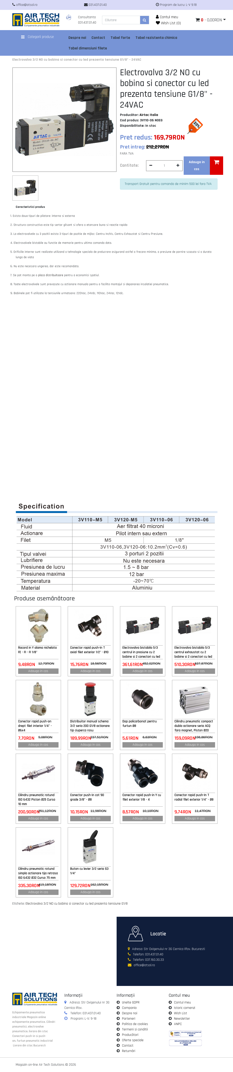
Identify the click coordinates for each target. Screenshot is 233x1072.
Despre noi (77, 37)
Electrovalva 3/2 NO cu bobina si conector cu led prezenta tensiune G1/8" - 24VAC (76, 59)
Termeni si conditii (135, 1029)
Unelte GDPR (130, 1002)
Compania (129, 1007)
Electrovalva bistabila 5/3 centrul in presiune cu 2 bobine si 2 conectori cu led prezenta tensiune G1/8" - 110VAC (141, 652)
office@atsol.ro (144, 965)
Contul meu (167, 17)
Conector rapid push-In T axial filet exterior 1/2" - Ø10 (89, 650)
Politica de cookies (135, 1024)
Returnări (128, 1051)
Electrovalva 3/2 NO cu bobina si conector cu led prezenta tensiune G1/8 (77, 903)
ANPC (178, 1024)
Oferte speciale (133, 1040)
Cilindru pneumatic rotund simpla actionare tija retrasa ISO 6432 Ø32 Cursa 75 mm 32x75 (38, 873)
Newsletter (182, 1018)
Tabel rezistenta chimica (156, 37)
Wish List (180, 1013)
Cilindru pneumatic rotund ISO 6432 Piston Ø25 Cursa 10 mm (36, 799)
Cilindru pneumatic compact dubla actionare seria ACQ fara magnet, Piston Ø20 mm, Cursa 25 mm (193, 726)
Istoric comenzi (184, 1007)
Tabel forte (120, 37)
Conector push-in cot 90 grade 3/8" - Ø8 (87, 797)
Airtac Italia (148, 115)
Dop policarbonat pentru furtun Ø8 (139, 723)
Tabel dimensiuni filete (87, 48)
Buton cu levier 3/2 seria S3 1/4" (89, 871)
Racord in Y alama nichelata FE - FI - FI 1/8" (37, 650)
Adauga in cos (38, 671)
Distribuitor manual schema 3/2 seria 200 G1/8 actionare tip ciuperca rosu (90, 725)
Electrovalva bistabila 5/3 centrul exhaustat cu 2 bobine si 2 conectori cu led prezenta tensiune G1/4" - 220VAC (193, 652)
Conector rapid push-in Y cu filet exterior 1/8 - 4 (141, 797)
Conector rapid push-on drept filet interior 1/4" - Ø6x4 (35, 725)
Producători (130, 1034)
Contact (98, 37)
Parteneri (128, 1018)
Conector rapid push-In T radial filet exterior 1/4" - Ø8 (193, 797)
